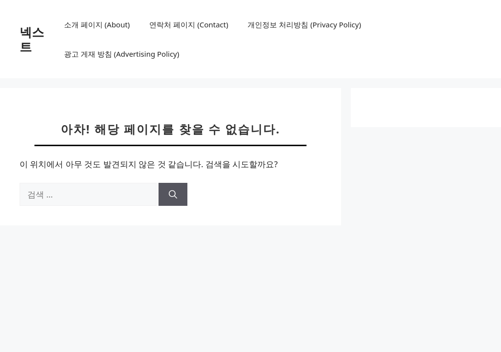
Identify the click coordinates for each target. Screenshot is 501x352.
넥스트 (32, 39)
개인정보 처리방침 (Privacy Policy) (304, 24)
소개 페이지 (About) (97, 24)
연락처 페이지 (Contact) (188, 24)
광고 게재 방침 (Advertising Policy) (121, 54)
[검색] (173, 194)
